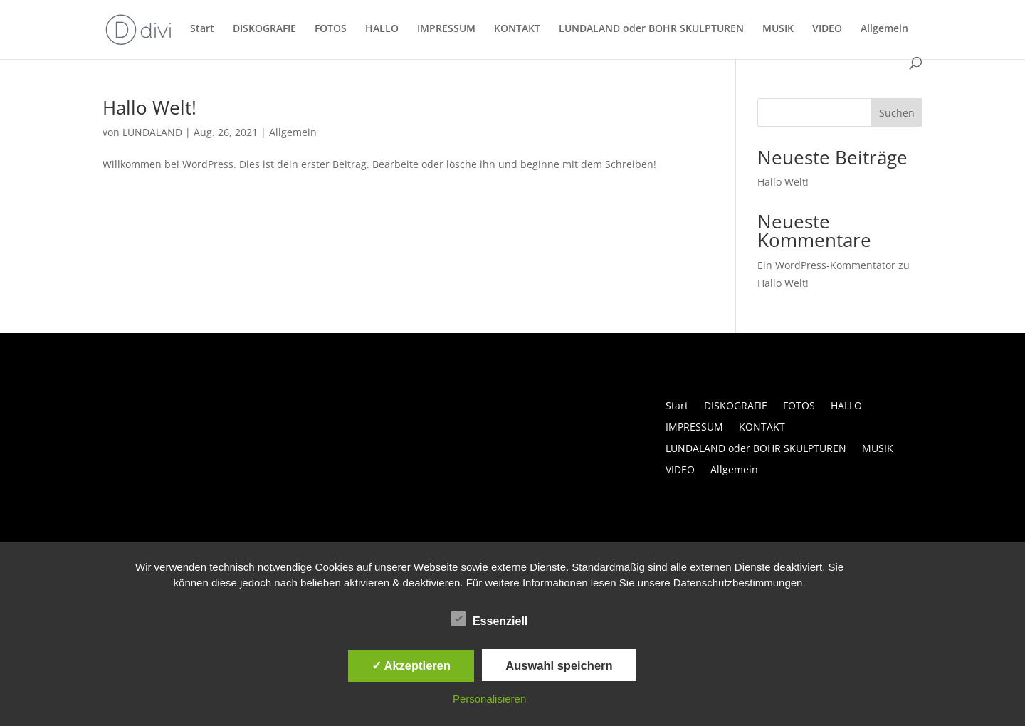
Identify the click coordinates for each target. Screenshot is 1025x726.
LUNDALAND (152, 132)
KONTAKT (517, 29)
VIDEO (827, 29)
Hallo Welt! (149, 107)
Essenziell (489, 619)
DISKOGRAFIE (264, 29)
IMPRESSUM (446, 29)
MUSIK (778, 29)
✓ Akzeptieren (411, 665)
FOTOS (331, 29)
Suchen (897, 113)
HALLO (382, 29)
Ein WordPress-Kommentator (826, 265)
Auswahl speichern (558, 665)
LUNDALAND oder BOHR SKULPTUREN (651, 29)
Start (202, 29)
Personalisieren (489, 699)
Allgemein (884, 29)
